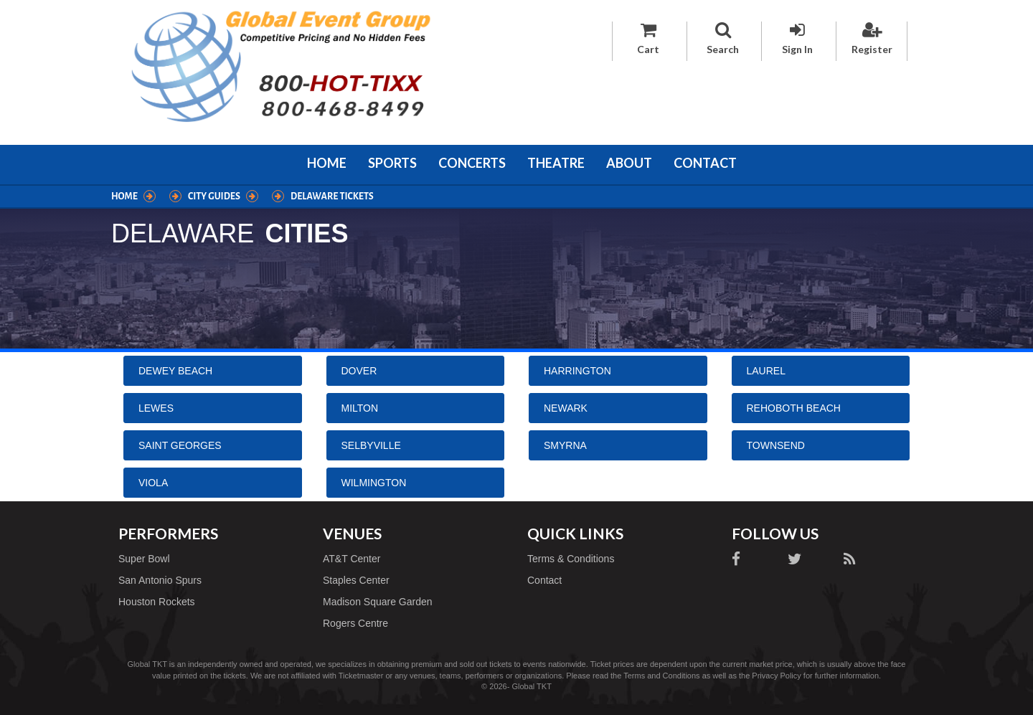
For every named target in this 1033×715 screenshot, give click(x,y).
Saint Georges (180, 445)
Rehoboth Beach (794, 408)
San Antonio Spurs (160, 580)
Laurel (766, 371)
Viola (153, 482)
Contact (705, 163)
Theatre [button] (556, 163)
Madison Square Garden (378, 601)
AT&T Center (351, 558)
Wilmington (374, 482)
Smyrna (565, 445)
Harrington (577, 371)
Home (326, 163)
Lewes (156, 408)
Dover (359, 371)
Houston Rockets (156, 601)
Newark (566, 408)
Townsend (776, 445)
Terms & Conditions (570, 558)
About (629, 163)
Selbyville (371, 445)
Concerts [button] (472, 163)
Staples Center (356, 580)
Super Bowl (144, 558)
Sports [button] (392, 163)
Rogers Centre (355, 623)
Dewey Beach (175, 371)
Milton (360, 408)
